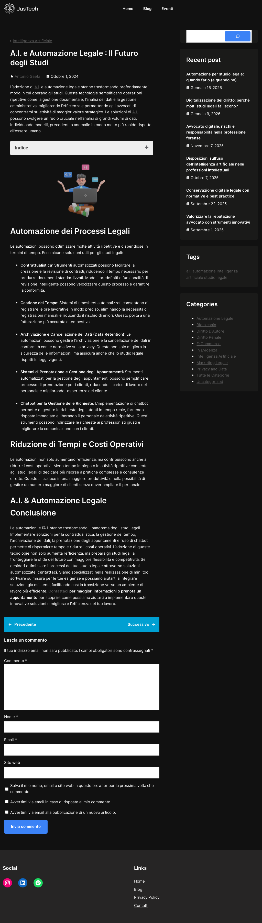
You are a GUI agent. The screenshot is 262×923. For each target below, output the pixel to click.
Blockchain (206, 324)
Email (10, 739)
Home (139, 881)
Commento (15, 660)
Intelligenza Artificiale (32, 40)
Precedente (25, 624)
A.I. (135, 111)
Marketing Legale (212, 362)
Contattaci (58, 591)
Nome (11, 716)
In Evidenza (206, 350)
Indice (21, 147)
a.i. (188, 271)
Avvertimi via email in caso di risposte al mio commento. (60, 801)
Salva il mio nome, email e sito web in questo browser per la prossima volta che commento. (82, 788)
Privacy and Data (211, 369)
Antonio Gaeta (27, 76)
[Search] (237, 36)
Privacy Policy (146, 897)
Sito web (12, 762)
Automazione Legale (214, 318)
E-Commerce (208, 343)
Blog (138, 889)
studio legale (215, 277)
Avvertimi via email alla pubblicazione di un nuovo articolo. (63, 812)
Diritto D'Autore (210, 331)
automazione (204, 271)
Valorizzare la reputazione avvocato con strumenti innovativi (218, 219)
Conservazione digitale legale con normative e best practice (217, 193)
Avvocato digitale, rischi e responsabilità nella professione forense (216, 132)
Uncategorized (209, 381)
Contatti (141, 905)
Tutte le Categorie (212, 375)
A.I (37, 86)
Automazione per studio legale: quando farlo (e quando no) (215, 77)
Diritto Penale (208, 337)
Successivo (138, 624)
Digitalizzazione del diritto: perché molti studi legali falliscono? (218, 103)
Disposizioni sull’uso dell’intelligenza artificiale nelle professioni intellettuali (215, 164)
